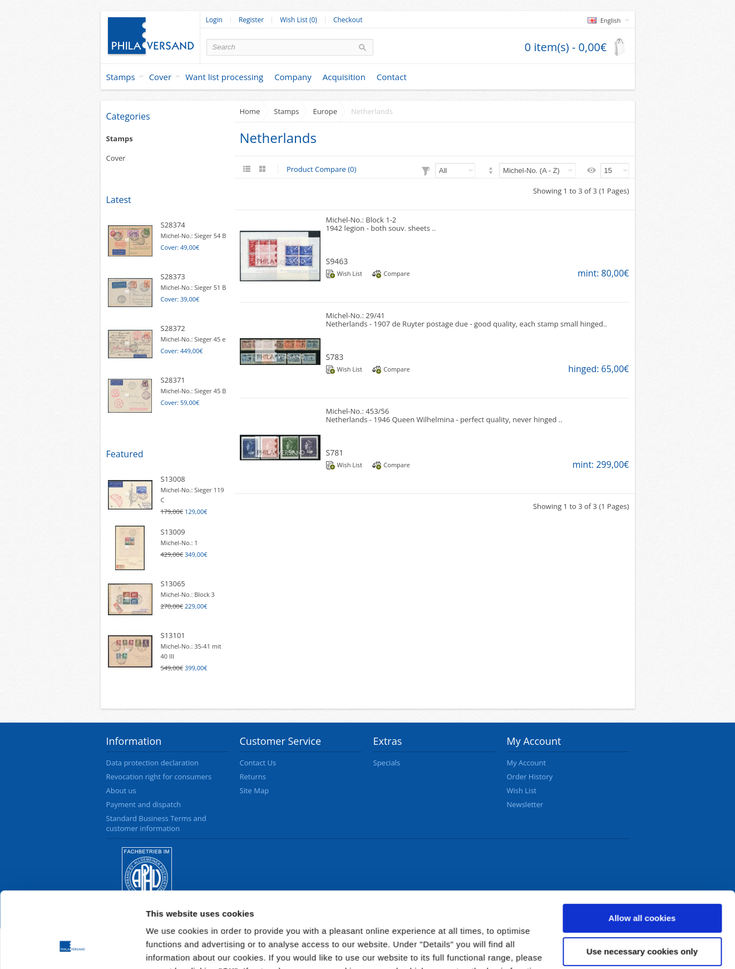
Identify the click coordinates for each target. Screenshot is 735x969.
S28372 (173, 328)
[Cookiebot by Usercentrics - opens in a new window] (72, 947)
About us (121, 790)
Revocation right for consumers (159, 777)
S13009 (173, 532)
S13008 (173, 479)
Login (214, 20)
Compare (396, 273)
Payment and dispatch (143, 804)
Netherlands (372, 111)
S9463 (337, 261)
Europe (325, 111)
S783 (335, 357)
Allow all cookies (642, 850)
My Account (526, 763)
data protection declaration (416, 916)
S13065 (173, 584)
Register (251, 20)
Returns (253, 777)
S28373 (173, 276)
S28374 (173, 225)
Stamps (120, 76)
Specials (387, 763)
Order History (530, 777)
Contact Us (258, 763)
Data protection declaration (152, 763)
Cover (160, 76)
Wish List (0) (298, 20)
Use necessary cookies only (642, 883)
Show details (172, 947)
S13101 (173, 635)
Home (250, 111)
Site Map (254, 790)
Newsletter (525, 804)
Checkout (348, 20)
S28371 (173, 380)
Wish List (349, 273)
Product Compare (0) (321, 169)
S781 (335, 452)
